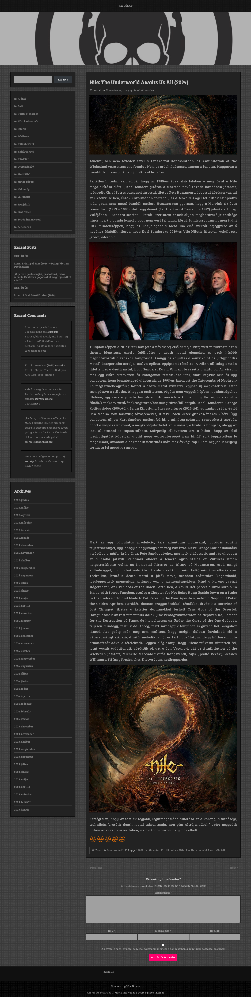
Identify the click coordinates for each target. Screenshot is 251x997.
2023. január (21, 809)
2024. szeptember (24, 658)
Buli (20, 106)
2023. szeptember (24, 749)
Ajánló (22, 98)
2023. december (23, 726)
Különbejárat (26, 144)
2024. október (22, 651)
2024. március (22, 703)
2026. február (22, 530)
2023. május (21, 779)
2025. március (22, 613)
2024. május (21, 688)
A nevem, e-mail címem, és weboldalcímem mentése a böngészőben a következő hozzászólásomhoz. (163, 949)
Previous (96, 867)
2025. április (22, 605)
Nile (181, 850)
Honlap (214, 930)
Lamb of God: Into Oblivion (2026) (34, 295)
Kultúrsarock (26, 151)
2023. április (22, 787)
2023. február (22, 802)
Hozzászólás (163, 892)
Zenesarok (24, 227)
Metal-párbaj (26, 181)
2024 (140, 850)
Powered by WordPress (125, 986)
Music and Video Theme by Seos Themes (139, 992)
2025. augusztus (23, 575)
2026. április (22, 515)
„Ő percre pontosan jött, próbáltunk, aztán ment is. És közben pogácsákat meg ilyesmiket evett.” (42, 277)
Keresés (63, 79)
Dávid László (145, 90)
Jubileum (23, 136)
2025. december (23, 545)
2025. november (24, 552)
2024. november (24, 643)
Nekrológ (23, 189)
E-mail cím (163, 930)
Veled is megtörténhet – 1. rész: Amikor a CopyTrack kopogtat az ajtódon (45, 394)
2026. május (21, 507)
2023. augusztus (23, 756)
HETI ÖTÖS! (21, 256)
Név (111, 930)
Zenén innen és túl (29, 219)
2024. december (23, 636)
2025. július (21, 583)
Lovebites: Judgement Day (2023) (45, 456)
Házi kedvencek (28, 121)
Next (233, 867)
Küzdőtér (23, 159)
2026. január (21, 537)
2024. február (22, 711)
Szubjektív (24, 204)
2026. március (23, 522)
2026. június (21, 500)
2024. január (21, 719)
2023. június (21, 772)
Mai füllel (24, 174)
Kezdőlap (125, 6)
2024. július (21, 673)
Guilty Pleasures (28, 114)
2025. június (21, 590)
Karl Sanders (169, 850)
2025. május (21, 598)
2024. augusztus (23, 666)
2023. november (24, 734)
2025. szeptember (24, 568)
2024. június (21, 681)
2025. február (22, 621)
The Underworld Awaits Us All (205, 850)
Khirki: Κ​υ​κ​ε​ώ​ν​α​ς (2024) (39, 365)
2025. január (21, 628)
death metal (152, 850)
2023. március (22, 794)
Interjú (22, 129)
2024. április (22, 696)
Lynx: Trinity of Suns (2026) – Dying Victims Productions (41, 265)
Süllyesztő (24, 196)
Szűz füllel (24, 212)
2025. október (22, 560)
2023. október (22, 741)
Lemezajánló (115, 850)
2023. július (21, 764)
